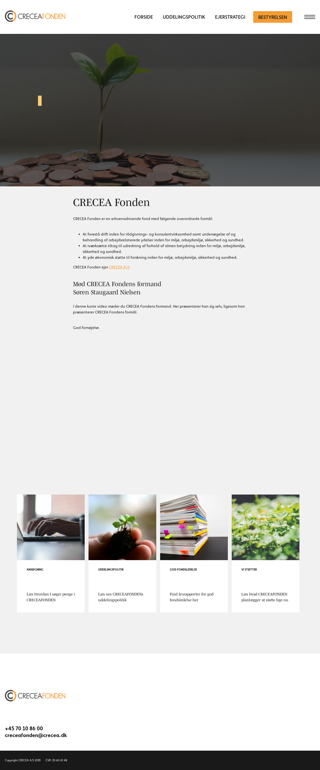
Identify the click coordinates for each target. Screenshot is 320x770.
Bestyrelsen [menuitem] (272, 17)
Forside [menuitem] (143, 17)
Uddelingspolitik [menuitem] (184, 17)
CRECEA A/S (119, 267)
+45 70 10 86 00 (24, 728)
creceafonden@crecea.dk (34, 735)
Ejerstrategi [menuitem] (230, 17)
